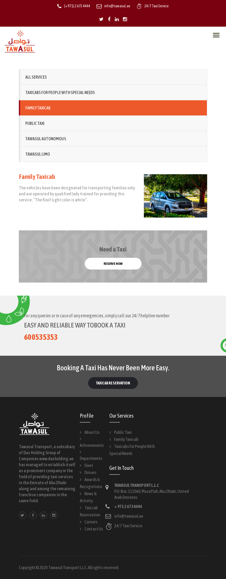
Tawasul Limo (37, 154)
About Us (91, 432)
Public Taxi (34, 123)
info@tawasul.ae (128, 516)
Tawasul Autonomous (45, 138)
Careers (90, 521)
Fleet (88, 465)
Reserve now (113, 264)
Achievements (92, 445)
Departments (91, 458)
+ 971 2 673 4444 (128, 506)
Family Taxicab (37, 108)
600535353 (41, 337)
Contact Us (93, 528)
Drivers (90, 472)
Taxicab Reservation (113, 383)
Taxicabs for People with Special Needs (60, 92)
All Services (36, 77)
